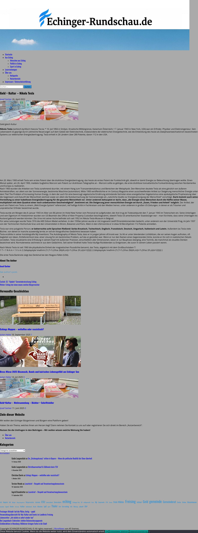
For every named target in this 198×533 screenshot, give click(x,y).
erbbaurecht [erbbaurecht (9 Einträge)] (87, 502)
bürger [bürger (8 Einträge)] (14, 502)
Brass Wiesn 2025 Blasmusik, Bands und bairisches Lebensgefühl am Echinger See (39, 371)
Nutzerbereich (15, 78)
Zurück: (18, 281)
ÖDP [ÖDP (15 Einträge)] (86, 506)
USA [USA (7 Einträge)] (71, 507)
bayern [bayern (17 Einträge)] (5, 502)
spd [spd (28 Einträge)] (45, 506)
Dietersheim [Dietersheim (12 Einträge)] (57, 502)
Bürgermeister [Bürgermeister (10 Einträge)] (30, 502)
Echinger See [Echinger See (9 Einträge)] (76, 502)
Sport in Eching (15, 66)
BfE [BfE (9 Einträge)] (10, 502)
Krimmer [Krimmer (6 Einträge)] (17, 507)
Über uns (8, 72)
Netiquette (14, 75)
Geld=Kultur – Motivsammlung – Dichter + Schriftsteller (27, 402)
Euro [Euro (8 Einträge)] (93, 502)
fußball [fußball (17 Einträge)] (139, 502)
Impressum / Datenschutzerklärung (18, 81)
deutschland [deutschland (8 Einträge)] (49, 502)
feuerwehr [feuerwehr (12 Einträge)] (101, 502)
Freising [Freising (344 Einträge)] (130, 501)
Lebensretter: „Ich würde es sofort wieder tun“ (17, 517)
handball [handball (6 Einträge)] (2, 507)
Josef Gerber (6, 99)
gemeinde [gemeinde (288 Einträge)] (155, 501)
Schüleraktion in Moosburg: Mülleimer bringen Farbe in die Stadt (23, 523)
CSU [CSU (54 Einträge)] (43, 502)
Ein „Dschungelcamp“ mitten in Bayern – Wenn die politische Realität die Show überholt (60, 458)
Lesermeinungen (11, 69)
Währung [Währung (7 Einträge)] (75, 507)
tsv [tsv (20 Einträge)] (60, 506)
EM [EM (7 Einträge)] (81, 502)
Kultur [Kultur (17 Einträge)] (22, 506)
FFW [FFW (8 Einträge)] (107, 502)
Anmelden (5, 453)
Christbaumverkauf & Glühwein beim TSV (43, 466)
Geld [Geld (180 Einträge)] (145, 501)
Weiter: (20, 284)
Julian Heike (5, 334)
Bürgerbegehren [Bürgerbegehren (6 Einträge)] (20, 502)
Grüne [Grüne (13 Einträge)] (184, 502)
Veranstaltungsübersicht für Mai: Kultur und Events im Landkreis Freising (26, 514)
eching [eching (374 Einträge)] (67, 501)
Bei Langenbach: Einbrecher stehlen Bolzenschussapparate (21, 520)
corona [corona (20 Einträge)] (37, 502)
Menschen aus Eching (18, 60)
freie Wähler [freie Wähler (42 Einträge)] (118, 502)
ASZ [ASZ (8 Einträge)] (1, 502)
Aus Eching (9, 57)
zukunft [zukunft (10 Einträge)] (81, 506)
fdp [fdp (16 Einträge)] (96, 502)
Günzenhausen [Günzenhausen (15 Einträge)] (191, 502)
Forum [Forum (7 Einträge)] (110, 502)
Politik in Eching (16, 63)
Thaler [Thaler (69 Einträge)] (55, 506)
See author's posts (8, 272)
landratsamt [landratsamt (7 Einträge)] (29, 507)
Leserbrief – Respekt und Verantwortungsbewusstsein (44, 483)
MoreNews (59, 528)
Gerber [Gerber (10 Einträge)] (179, 502)
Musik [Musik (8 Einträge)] (34, 507)
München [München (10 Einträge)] (40, 506)
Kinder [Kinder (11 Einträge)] (12, 506)
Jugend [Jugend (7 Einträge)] (7, 507)
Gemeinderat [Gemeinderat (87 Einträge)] (169, 502)
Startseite (8, 54)
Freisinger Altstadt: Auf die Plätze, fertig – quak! (17, 511)
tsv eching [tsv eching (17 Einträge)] (65, 506)
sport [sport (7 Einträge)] (49, 507)
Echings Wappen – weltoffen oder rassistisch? (22, 329)
